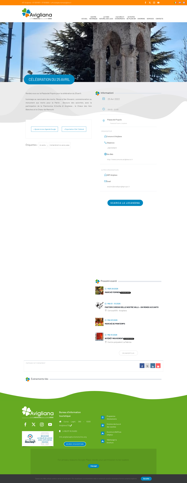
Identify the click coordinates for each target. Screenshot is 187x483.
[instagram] (42, 424)
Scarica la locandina (125, 202)
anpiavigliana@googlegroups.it (118, 187)
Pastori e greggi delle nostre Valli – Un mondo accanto (131, 307)
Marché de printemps (115, 323)
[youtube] (50, 424)
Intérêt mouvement (114, 338)
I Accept (93, 466)
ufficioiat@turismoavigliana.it (61, 3)
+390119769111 (112, 148)
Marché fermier (112, 292)
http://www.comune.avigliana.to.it (120, 159)
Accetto (146, 479)
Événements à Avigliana (59, 150)
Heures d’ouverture (75, 444)
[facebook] (25, 424)
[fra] (37, 432)
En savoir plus (128, 353)
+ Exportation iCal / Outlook (80, 132)
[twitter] (34, 424)
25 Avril (43, 150)
